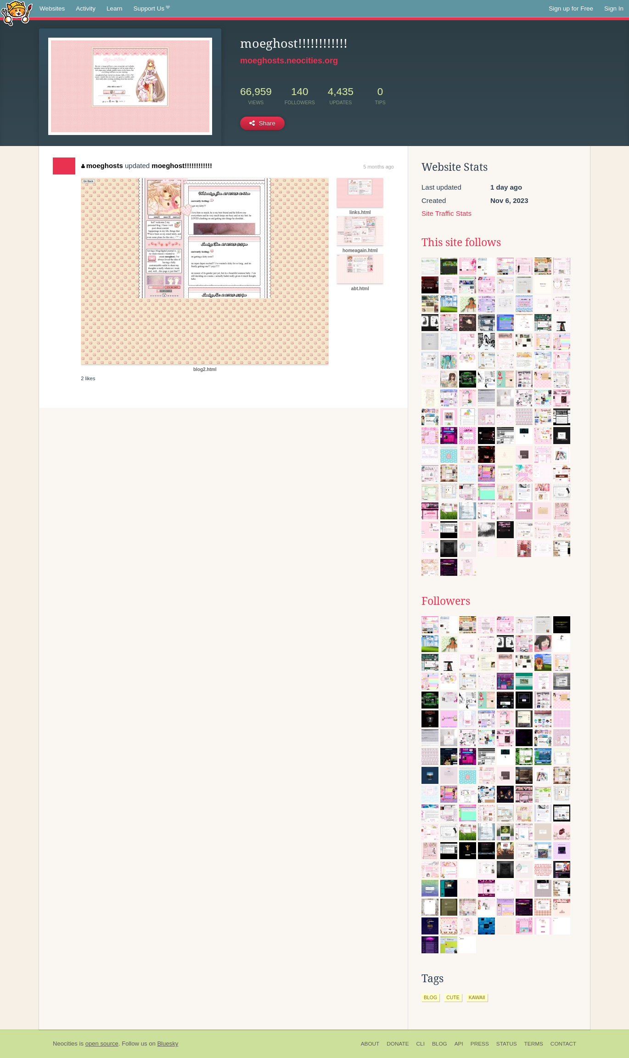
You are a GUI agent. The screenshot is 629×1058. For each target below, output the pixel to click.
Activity (85, 8)
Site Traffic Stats (446, 213)
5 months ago (378, 166)
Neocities (65, 1043)
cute (453, 997)
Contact (563, 1044)
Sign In (613, 8)
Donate (398, 1044)
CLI (420, 1044)
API (459, 1044)
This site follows (461, 242)
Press (480, 1044)
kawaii (477, 997)
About (370, 1044)
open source (101, 1043)
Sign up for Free (571, 8)
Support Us (152, 8)
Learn (115, 8)
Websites (52, 8)
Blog (439, 1044)
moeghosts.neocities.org (289, 60)
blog (430, 997)
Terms (533, 1044)
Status (506, 1044)
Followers (445, 601)
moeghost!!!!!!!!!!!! (182, 165)
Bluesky (167, 1043)
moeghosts (102, 165)
